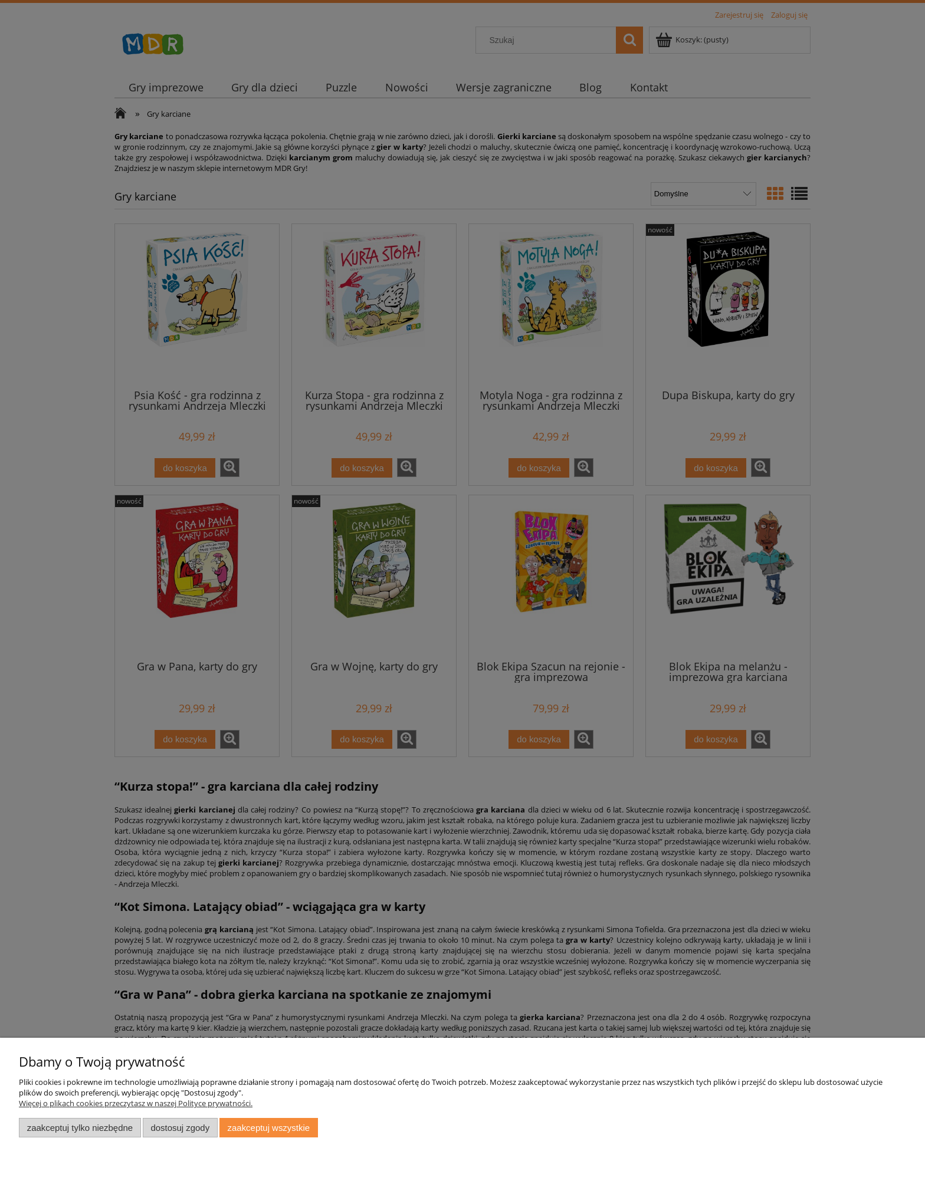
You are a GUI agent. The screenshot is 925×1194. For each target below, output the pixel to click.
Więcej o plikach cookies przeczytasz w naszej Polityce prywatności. (135, 1103)
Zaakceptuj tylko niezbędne (80, 1128)
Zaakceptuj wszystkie (269, 1128)
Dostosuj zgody (179, 1128)
